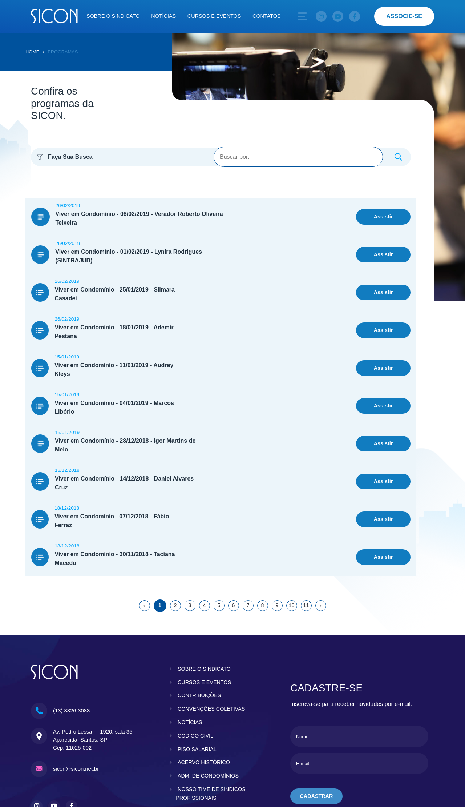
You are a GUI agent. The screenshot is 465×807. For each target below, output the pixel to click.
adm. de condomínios (208, 688)
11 (306, 518)
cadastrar (316, 709)
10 (291, 518)
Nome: (303, 649)
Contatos (266, 16)
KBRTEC (420, 762)
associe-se (404, 16)
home (32, 52)
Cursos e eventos (214, 16)
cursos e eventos (204, 595)
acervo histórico (204, 675)
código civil (195, 648)
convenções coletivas (211, 622)
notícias (190, 635)
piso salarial (197, 662)
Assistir (383, 212)
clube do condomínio (209, 724)
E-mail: (303, 676)
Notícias (163, 16)
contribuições (199, 608)
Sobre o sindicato (113, 16)
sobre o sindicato (204, 582)
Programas (63, 52)
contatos (192, 737)
